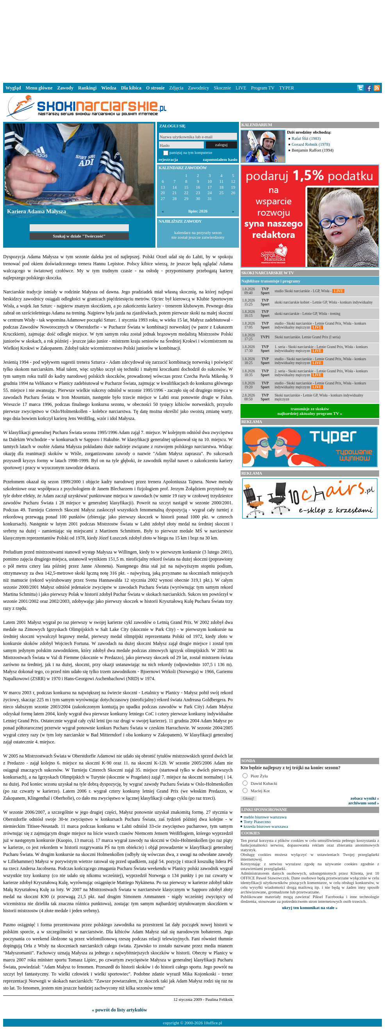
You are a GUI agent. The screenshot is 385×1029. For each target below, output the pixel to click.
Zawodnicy (198, 88)
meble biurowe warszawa (265, 817)
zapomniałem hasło (220, 159)
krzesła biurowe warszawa (266, 826)
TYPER (286, 88)
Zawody (65, 88)
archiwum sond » (363, 802)
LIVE (240, 88)
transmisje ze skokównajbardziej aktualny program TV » (310, 411)
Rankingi (87, 88)
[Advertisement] (192, 41)
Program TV (262, 88)
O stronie (155, 88)
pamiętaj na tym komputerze (190, 152)
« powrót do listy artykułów (119, 1010)
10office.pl (213, 1022)
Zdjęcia (176, 88)
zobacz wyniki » (365, 798)
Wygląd (13, 88)
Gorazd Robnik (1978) (311, 144)
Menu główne (39, 88)
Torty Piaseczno (257, 821)
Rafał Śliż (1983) (306, 138)
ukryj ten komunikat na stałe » (310, 907)
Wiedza (108, 88)
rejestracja (168, 159)
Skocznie (222, 88)
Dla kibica (131, 88)
